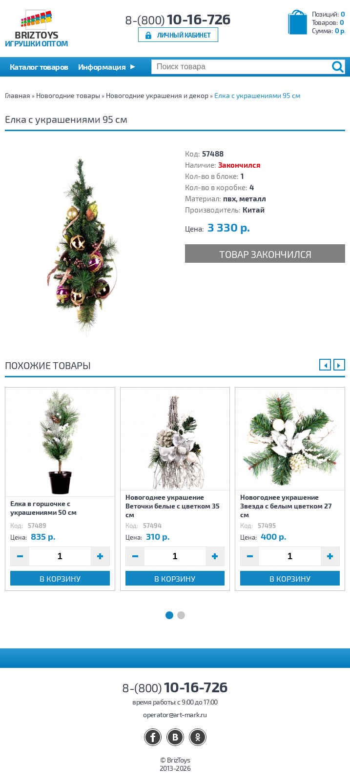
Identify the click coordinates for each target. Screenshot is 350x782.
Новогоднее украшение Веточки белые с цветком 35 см (172, 506)
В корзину (60, 578)
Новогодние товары (68, 95)
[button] (106, 67)
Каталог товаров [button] (39, 66)
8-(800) (178, 20)
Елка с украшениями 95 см (257, 95)
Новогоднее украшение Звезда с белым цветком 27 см (285, 506)
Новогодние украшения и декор (157, 95)
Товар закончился (265, 254)
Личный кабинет (184, 35)
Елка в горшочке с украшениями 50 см (43, 507)
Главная (17, 95)
